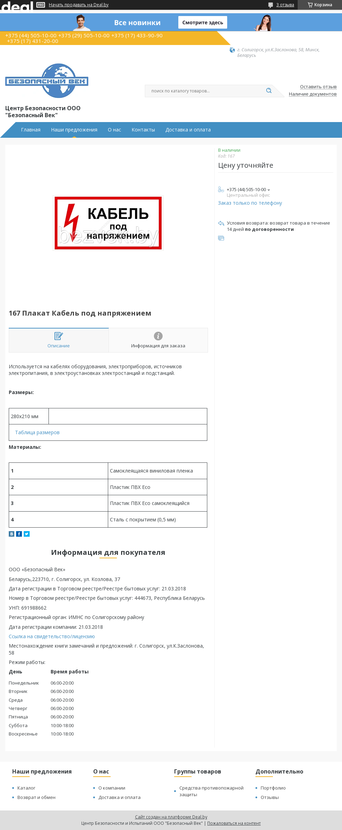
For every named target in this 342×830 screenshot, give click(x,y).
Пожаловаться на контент (234, 823)
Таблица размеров (37, 432)
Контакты (143, 129)
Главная (30, 129)
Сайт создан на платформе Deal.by (171, 817)
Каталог (26, 788)
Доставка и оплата (188, 129)
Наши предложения (74, 129)
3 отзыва (285, 5)
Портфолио (273, 788)
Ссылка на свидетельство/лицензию (52, 636)
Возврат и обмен (36, 797)
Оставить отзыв (318, 86)
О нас (114, 129)
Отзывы (270, 797)
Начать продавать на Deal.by (79, 4)
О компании (111, 788)
